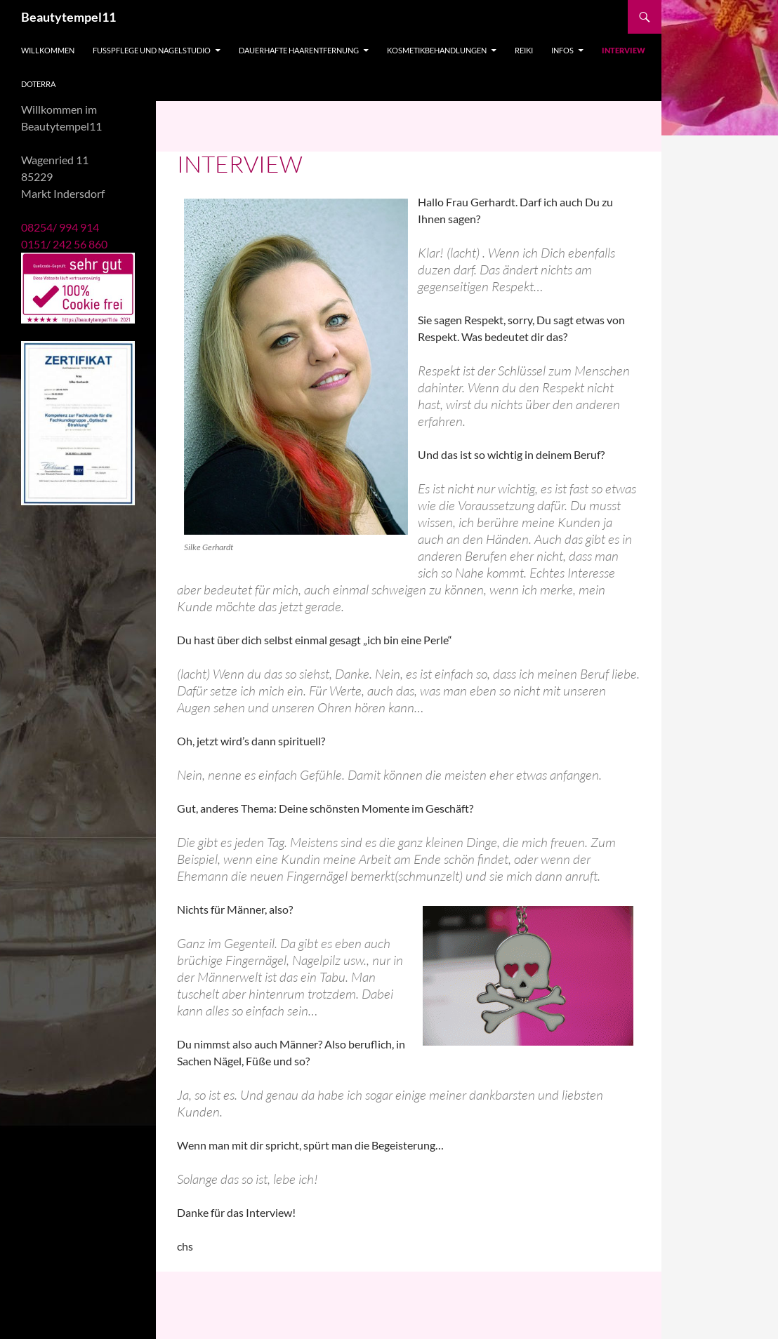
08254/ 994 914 (60, 227)
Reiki (524, 50)
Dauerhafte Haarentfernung (299, 50)
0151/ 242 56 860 (64, 244)
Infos (562, 50)
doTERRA (38, 83)
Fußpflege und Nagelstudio (152, 50)
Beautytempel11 (68, 17)
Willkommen (47, 50)
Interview (623, 50)
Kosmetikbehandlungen (437, 50)
